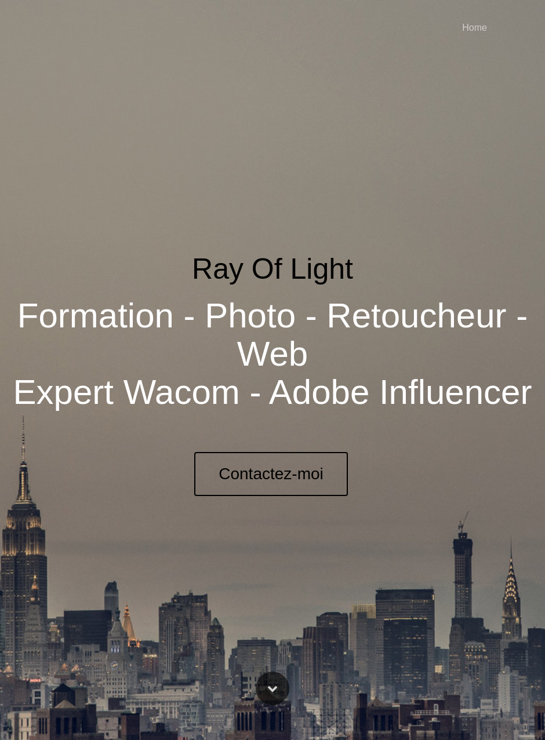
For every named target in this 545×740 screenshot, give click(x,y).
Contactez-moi (271, 474)
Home (474, 27)
